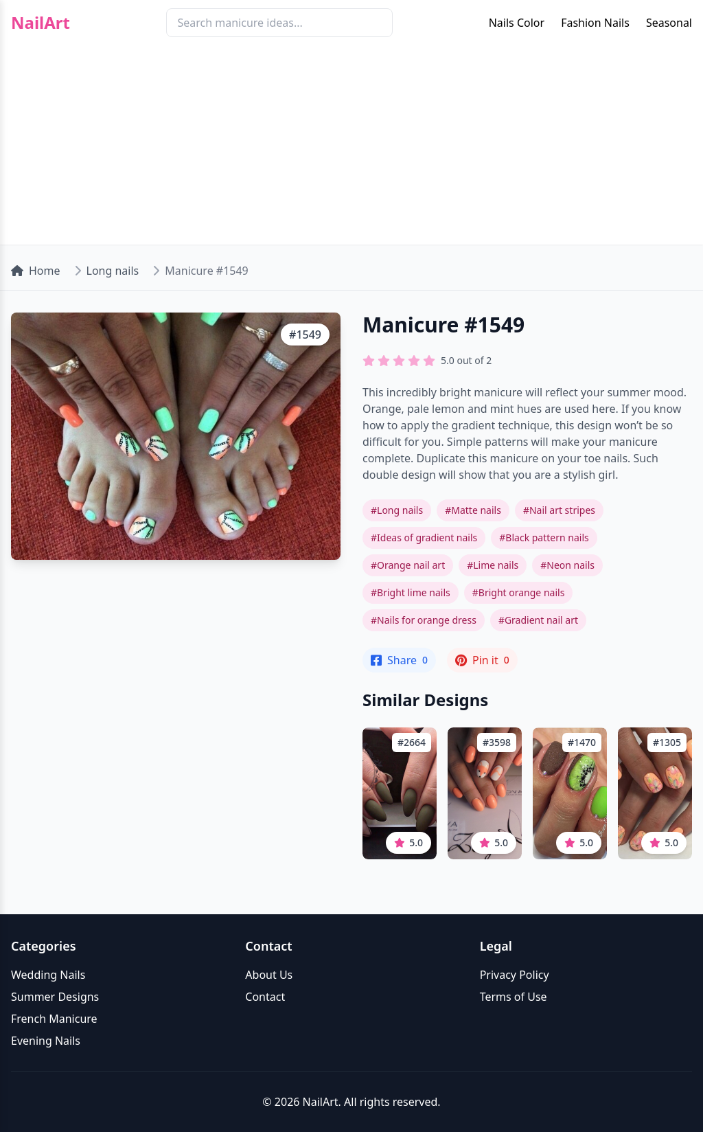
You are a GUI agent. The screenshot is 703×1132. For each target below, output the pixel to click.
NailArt (40, 23)
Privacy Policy (514, 974)
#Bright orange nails (518, 592)
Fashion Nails (595, 22)
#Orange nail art (408, 564)
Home (35, 270)
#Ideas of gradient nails (424, 537)
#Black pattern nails (543, 537)
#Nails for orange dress (423, 619)
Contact (265, 996)
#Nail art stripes (559, 510)
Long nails (113, 270)
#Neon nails (567, 564)
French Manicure (54, 1018)
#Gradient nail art (538, 619)
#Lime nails (492, 564)
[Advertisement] (351, 148)
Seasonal (669, 22)
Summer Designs (55, 996)
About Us (268, 974)
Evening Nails (45, 1040)
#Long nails (397, 510)
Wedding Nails (48, 974)
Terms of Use (513, 996)
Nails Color (516, 22)
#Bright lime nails (410, 592)
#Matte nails (473, 510)
